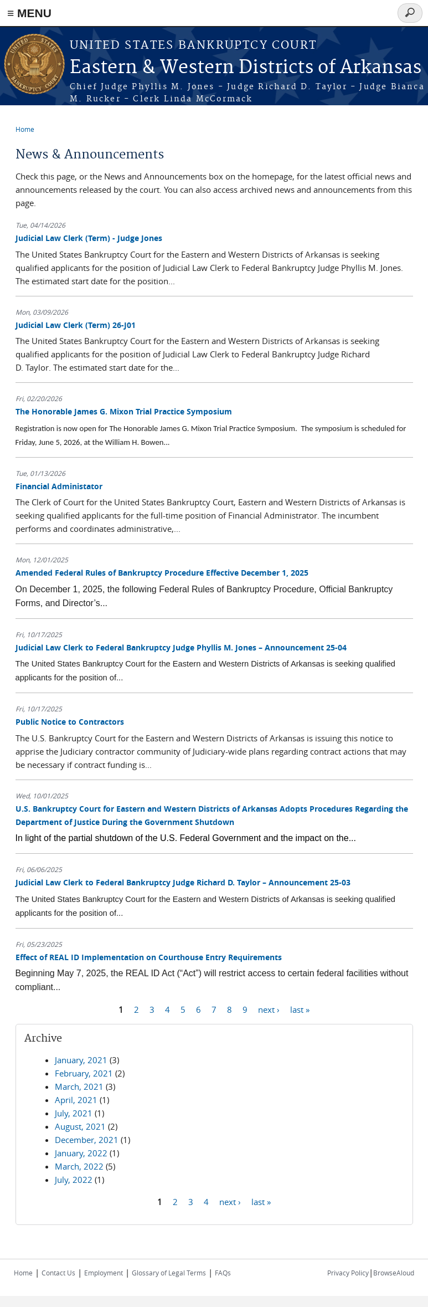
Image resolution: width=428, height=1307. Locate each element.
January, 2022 (81, 1153)
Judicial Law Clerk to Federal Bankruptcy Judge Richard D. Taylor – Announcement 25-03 (183, 882)
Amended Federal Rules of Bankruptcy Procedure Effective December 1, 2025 (162, 572)
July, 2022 (73, 1179)
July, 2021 (73, 1113)
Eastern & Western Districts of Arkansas (245, 68)
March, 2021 (79, 1086)
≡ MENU (29, 13)
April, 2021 (76, 1099)
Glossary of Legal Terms (169, 1272)
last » (300, 1008)
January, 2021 (81, 1059)
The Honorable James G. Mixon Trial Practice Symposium (124, 411)
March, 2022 (79, 1166)
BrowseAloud (393, 1272)
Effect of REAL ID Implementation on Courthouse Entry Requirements (149, 957)
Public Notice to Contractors (70, 721)
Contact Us (58, 1272)
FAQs (223, 1272)
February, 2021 (84, 1073)
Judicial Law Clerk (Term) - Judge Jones (89, 238)
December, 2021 (86, 1139)
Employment (103, 1272)
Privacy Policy (348, 1272)
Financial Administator (59, 486)
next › (269, 1008)
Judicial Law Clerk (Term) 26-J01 (76, 325)
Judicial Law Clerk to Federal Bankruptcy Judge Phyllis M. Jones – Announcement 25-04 (181, 647)
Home (25, 129)
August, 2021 (80, 1126)
